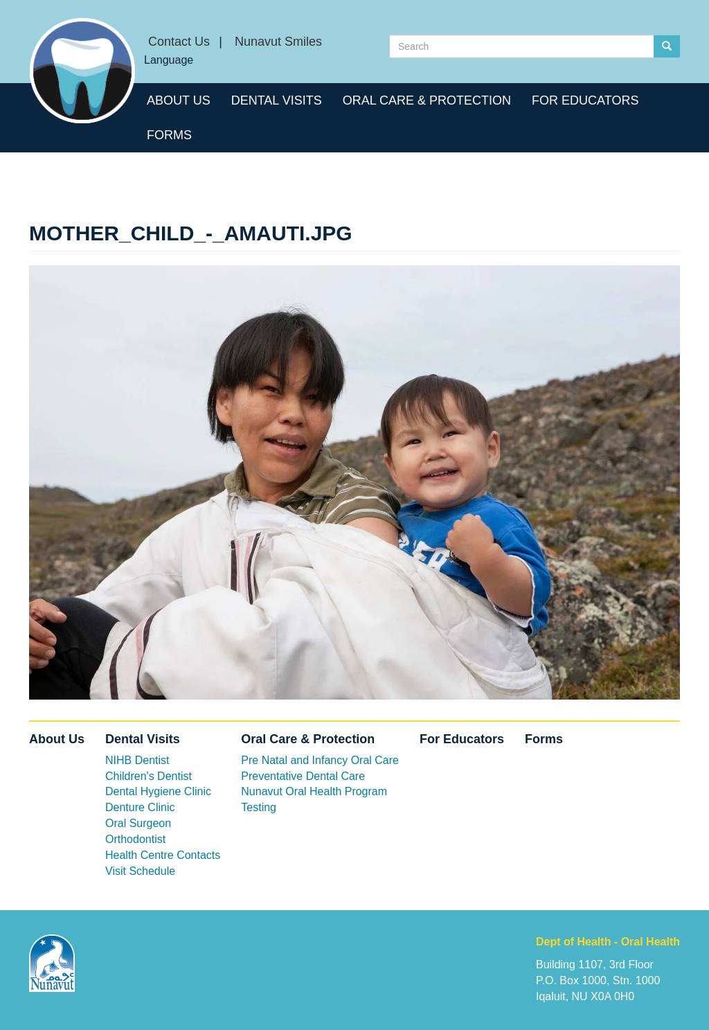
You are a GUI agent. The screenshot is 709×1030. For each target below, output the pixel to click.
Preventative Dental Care (303, 776)
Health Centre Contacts (162, 855)
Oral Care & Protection (427, 100)
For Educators (585, 100)
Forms (169, 135)
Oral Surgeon (138, 823)
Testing (258, 807)
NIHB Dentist (137, 760)
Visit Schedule (140, 871)
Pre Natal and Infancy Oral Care (320, 760)
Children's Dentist (148, 776)
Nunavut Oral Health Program (314, 791)
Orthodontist (135, 839)
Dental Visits (276, 100)
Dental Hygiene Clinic (158, 791)
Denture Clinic (139, 807)
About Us (178, 100)
